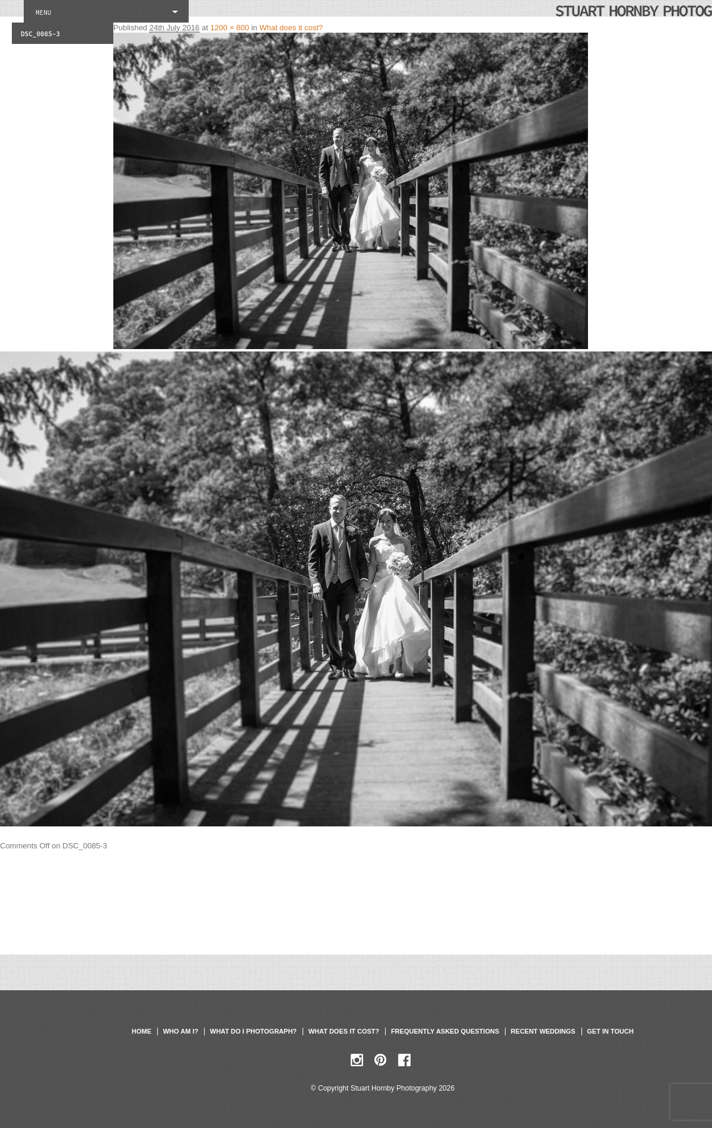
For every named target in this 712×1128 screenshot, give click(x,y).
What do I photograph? (253, 1031)
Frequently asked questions (445, 1031)
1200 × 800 (229, 27)
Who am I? (180, 1031)
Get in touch (610, 1031)
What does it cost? (291, 27)
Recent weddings (543, 1031)
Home (141, 1031)
